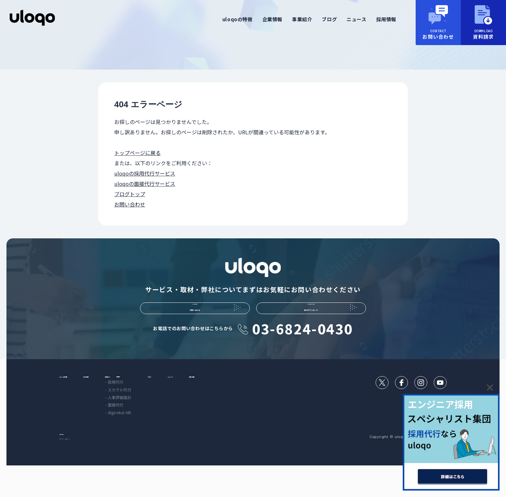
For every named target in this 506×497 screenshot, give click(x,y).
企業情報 (272, 19)
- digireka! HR (158, 437)
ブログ (329, 19)
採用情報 (386, 19)
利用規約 (67, 461)
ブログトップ (129, 194)
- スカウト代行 (158, 414)
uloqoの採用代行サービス (144, 173)
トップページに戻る (137, 153)
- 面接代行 (154, 430)
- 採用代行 (154, 407)
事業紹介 (302, 19)
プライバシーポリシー (79, 469)
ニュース (356, 19)
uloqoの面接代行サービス (144, 183)
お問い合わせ (129, 204)
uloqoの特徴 (237, 19)
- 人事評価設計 (158, 422)
